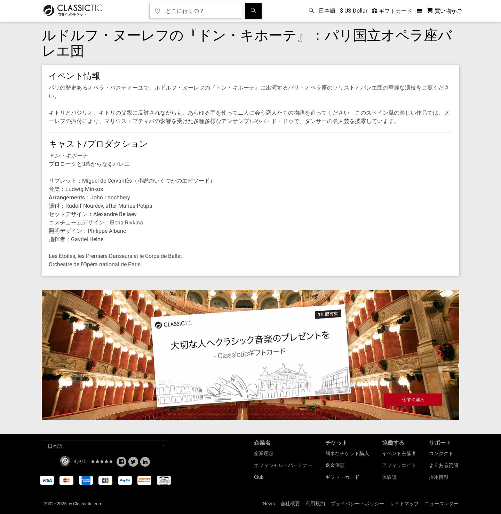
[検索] (253, 11)
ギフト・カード (342, 477)
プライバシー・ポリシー (357, 503)
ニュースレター (441, 503)
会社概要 (290, 503)
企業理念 (263, 453)
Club (259, 477)
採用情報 (438, 477)
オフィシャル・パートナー (283, 465)
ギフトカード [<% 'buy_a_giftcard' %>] (392, 11)
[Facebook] (121, 464)
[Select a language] (105, 446)
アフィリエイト (399, 465)
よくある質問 (443, 465)
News (269, 503)
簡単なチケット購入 (347, 453)
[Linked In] (145, 464)
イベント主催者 (399, 453)
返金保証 (335, 465)
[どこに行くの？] (201, 8)
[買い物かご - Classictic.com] (444, 11)
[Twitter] (133, 464)
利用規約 (315, 503)
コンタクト (441, 453)
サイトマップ (404, 503)
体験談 (389, 477)
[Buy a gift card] (250, 355)
